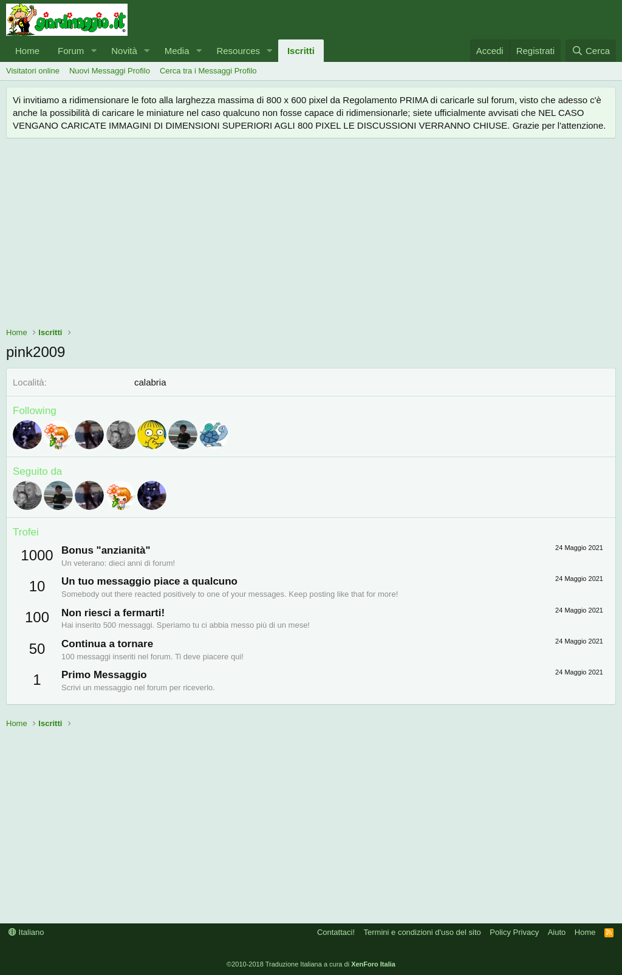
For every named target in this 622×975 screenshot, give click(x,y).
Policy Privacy (514, 932)
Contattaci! (336, 932)
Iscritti (301, 51)
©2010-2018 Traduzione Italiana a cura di (311, 964)
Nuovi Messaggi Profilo (109, 70)
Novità (124, 51)
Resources (238, 51)
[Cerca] (591, 50)
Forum (71, 51)
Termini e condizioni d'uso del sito (422, 932)
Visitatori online (33, 70)
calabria (150, 382)
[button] (93, 50)
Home (27, 51)
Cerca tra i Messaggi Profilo (208, 70)
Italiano (26, 932)
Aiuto (557, 932)
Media (177, 51)
